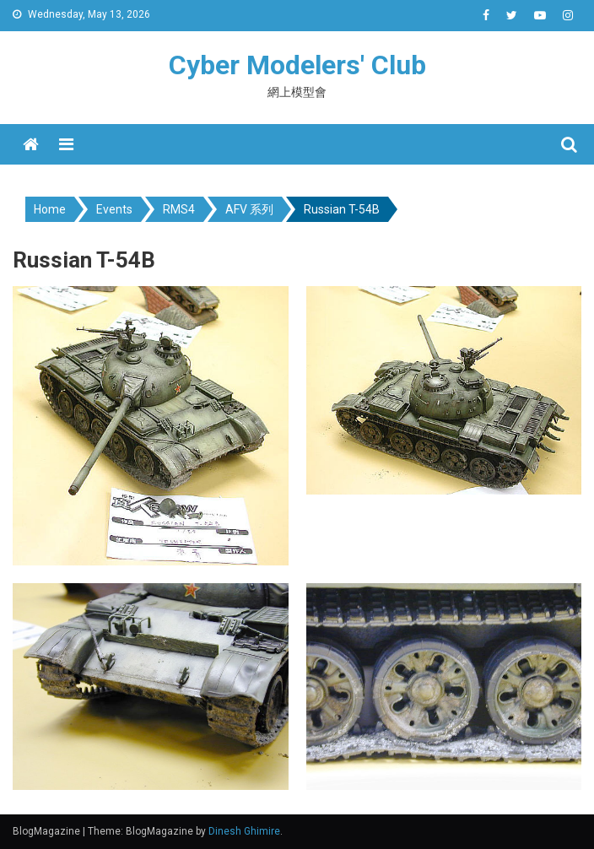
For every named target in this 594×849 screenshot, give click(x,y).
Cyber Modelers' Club (297, 65)
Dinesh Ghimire (244, 831)
